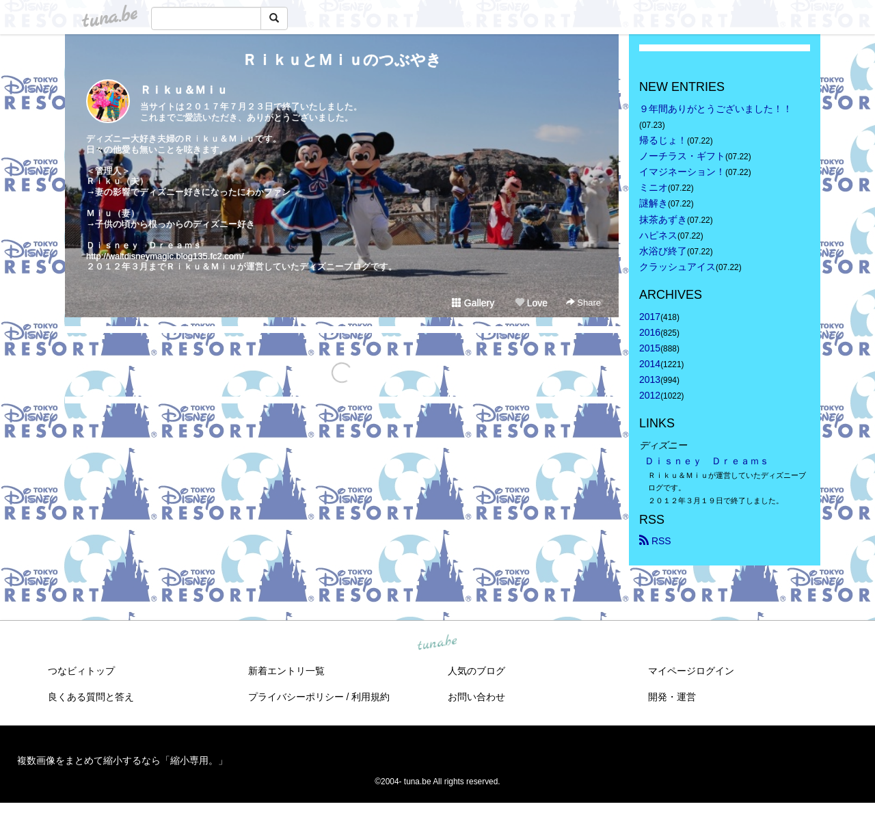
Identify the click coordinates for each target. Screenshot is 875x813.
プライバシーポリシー (296, 696)
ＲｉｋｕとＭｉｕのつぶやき (342, 59)
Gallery (473, 302)
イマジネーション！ (682, 171)
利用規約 (370, 696)
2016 (649, 332)
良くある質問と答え (91, 696)
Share (583, 302)
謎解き (653, 203)
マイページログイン (691, 670)
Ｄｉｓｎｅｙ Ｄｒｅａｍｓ (707, 460)
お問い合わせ (476, 696)
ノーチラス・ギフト (682, 155)
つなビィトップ (81, 670)
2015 (649, 348)
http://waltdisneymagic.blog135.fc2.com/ (165, 256)
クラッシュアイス (677, 266)
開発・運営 (672, 696)
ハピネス (658, 235)
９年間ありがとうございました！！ (715, 108)
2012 (649, 395)
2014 (649, 363)
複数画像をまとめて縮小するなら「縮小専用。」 (122, 760)
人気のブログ (476, 670)
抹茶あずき (663, 219)
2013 (649, 379)
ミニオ (653, 187)
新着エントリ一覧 (286, 670)
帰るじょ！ (663, 140)
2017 (649, 316)
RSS (655, 540)
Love (531, 302)
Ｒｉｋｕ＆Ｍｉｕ (184, 90)
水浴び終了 (663, 250)
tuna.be (437, 642)
